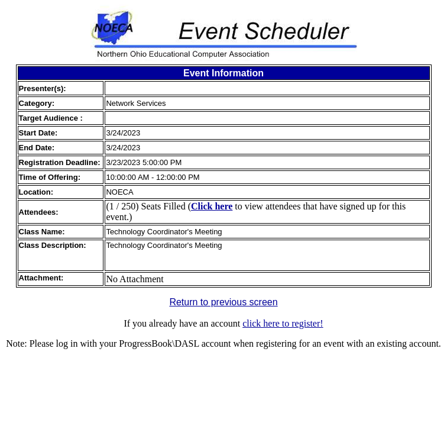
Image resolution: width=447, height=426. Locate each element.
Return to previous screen (223, 302)
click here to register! (282, 323)
